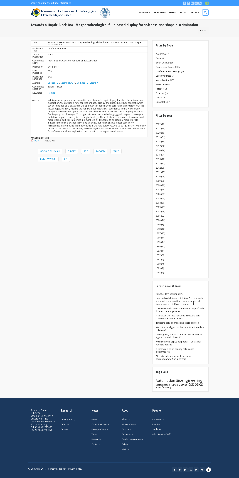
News (94, 419)
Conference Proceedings (168, 71)
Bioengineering (189, 380)
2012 (158, 167)
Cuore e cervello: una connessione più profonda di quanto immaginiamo (180, 310)
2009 (158, 180)
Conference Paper (165, 67)
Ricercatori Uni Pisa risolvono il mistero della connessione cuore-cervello (178, 317)
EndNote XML (48, 159)
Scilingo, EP (53, 82)
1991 (158, 259)
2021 (158, 128)
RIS (65, 159)
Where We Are (129, 424)
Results (64, 429)
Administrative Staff (161, 434)
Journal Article (163, 80)
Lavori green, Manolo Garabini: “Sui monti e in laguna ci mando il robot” (179, 336)
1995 (158, 241)
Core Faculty (158, 419)
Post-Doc (156, 424)
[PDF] (36, 140)
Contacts (95, 444)
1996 (158, 237)
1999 (158, 224)
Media (172, 12)
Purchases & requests (132, 439)
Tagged (100, 151)
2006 (158, 193)
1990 (158, 263)
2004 (158, 202)
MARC (116, 151)
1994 (158, 246)
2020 (158, 132)
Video (94, 434)
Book (158, 58)
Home (203, 30)
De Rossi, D (82, 82)
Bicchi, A (94, 82)
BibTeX (72, 151)
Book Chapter (163, 62)
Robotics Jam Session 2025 (169, 293)
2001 (158, 215)
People (195, 12)
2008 (158, 185)
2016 (158, 150)
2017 (158, 145)
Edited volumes (163, 75)
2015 (158, 154)
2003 (158, 207)
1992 (158, 255)
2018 (158, 141)
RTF (86, 151)
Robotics (195, 384)
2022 (158, 124)
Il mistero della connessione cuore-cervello (177, 322)
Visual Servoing (163, 387)
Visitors (125, 449)
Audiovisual (161, 53)
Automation (165, 380)
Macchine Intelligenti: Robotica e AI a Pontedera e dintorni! (180, 329)
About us (126, 419)
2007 (158, 189)
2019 (158, 137)
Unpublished (162, 101)
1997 (158, 233)
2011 (158, 172)
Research (144, 12)
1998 (158, 228)
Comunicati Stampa (100, 424)
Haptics (51, 92)
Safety (125, 444)
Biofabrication (163, 384)
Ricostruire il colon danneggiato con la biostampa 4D (175, 350)
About (183, 12)
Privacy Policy (75, 468)
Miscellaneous (163, 84)
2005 (158, 198)
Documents (127, 434)
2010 (158, 176)
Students (156, 429)
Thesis (159, 97)
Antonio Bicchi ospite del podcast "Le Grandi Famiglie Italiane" (178, 343)
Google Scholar (50, 151)
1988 (158, 272)
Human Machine (178, 384)
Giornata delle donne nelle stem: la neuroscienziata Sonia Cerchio (173, 357)
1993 (158, 250)
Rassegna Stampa (99, 429)
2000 (158, 220)
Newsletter (96, 439)
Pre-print (160, 93)
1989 (158, 268)
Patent (159, 88)
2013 (158, 163)
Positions (126, 429)
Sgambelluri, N (68, 82)
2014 (158, 159)
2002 (158, 211)
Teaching (160, 12)
